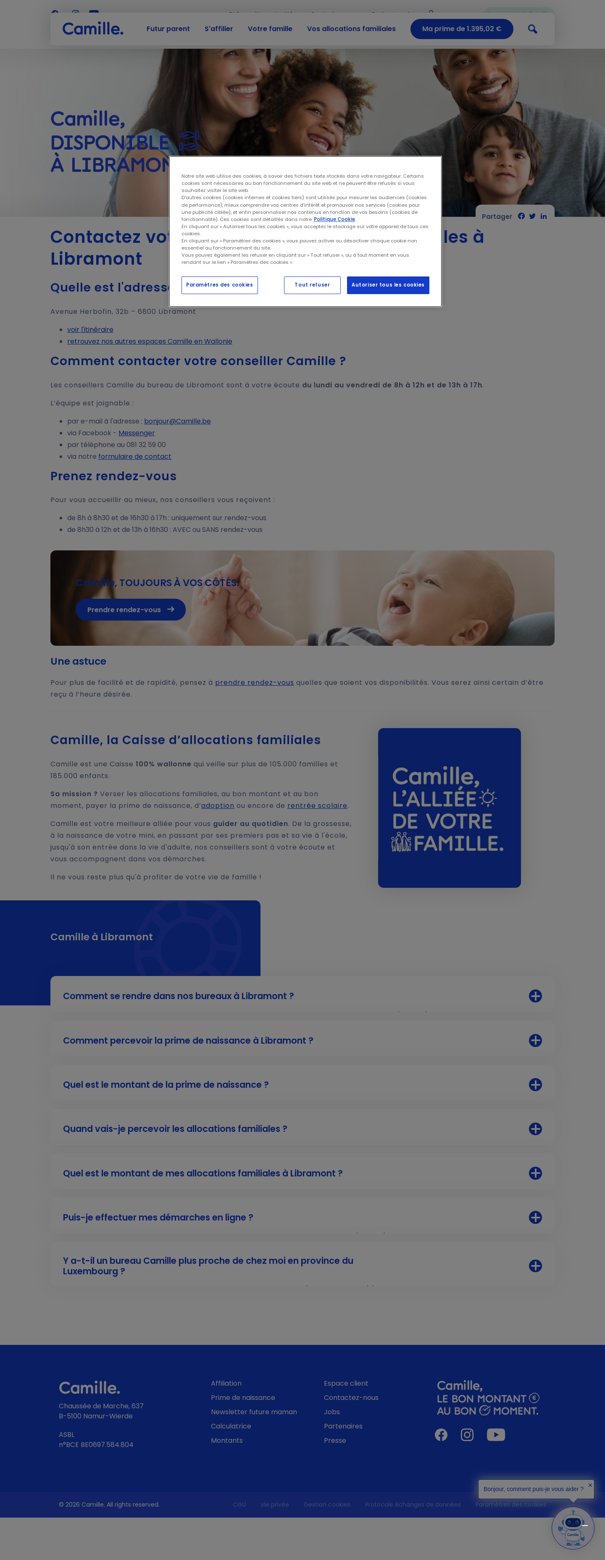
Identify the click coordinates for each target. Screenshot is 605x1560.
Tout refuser (312, 284)
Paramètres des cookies (219, 284)
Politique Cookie (334, 219)
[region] (305, 231)
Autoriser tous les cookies (388, 284)
